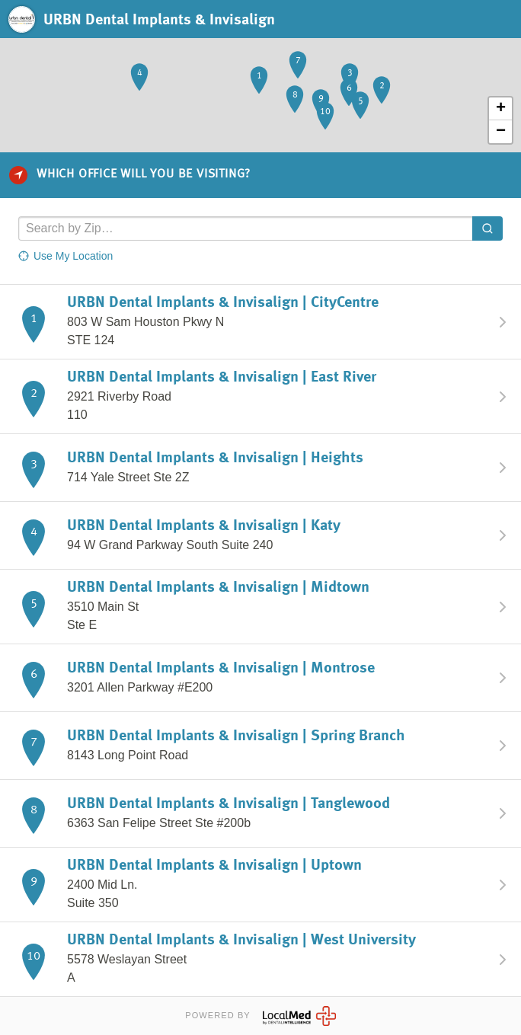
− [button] (501, 131)
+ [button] (501, 108)
